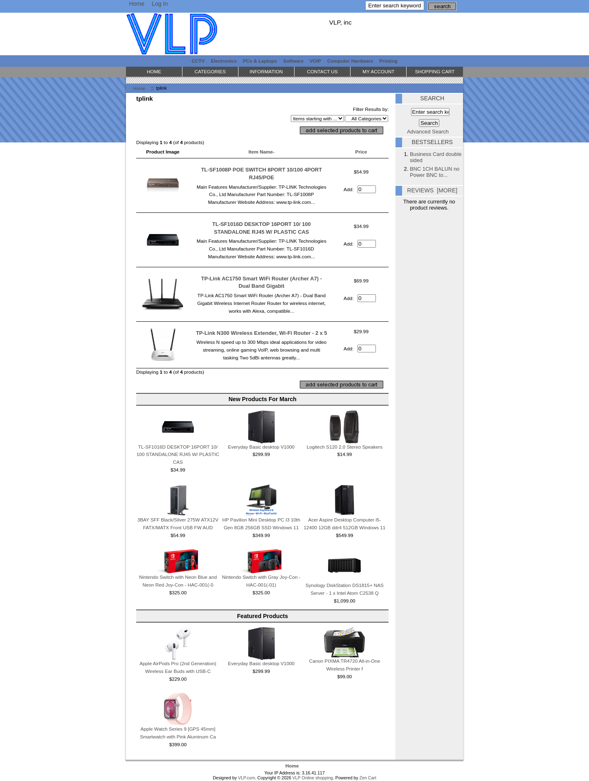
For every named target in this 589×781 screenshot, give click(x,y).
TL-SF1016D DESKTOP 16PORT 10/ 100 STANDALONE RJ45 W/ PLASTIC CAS (178, 454)
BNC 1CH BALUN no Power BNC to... (434, 172)
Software (293, 60)
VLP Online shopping (312, 777)
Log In (160, 3)
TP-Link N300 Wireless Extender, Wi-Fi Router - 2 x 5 (261, 333)
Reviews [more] (432, 190)
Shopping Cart (434, 71)
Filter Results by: (371, 109)
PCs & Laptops (260, 60)
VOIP (315, 60)
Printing (388, 60)
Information (266, 71)
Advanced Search (428, 132)
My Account (378, 71)
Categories (210, 71)
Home (136, 3)
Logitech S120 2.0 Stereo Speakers (345, 446)
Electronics (223, 60)
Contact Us (322, 71)
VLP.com (246, 777)
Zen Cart (368, 777)
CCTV (198, 60)
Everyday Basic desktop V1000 (261, 446)
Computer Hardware (350, 60)
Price (361, 151)
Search (432, 98)
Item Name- (261, 151)
